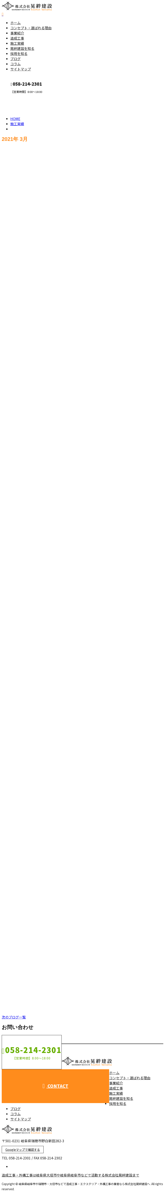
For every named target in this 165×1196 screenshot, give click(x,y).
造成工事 (17, 39)
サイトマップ (20, 70)
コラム (15, 65)
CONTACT (17, 97)
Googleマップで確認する (22, 1151)
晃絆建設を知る (22, 49)
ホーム (15, 24)
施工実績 (17, 44)
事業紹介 (17, 34)
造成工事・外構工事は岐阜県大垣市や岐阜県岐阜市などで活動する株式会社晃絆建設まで (70, 1176)
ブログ (15, 60)
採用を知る (19, 54)
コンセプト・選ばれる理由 (31, 29)
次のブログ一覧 (14, 1018)
